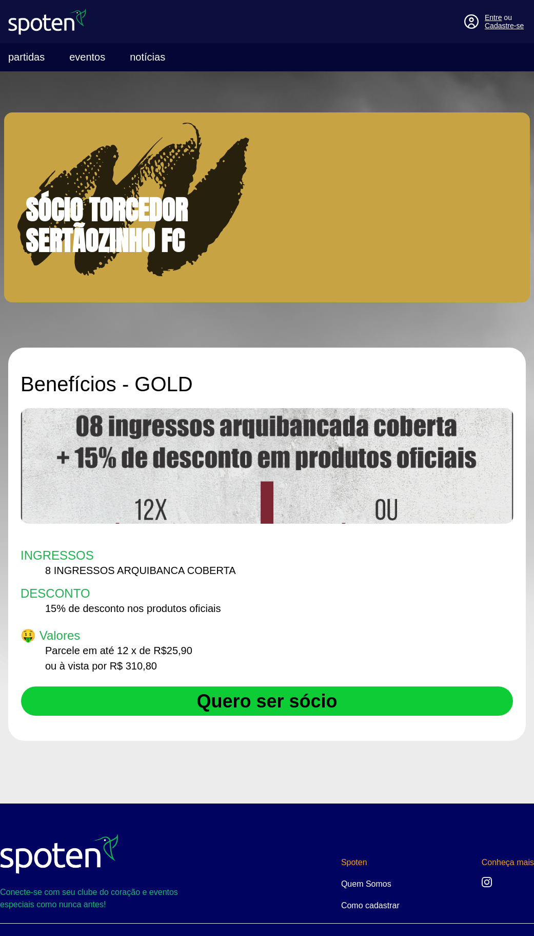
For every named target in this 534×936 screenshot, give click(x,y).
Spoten (354, 862)
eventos (87, 57)
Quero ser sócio (266, 701)
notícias (147, 57)
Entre (493, 17)
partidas (26, 57)
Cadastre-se (504, 26)
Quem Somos (366, 884)
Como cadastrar (370, 905)
